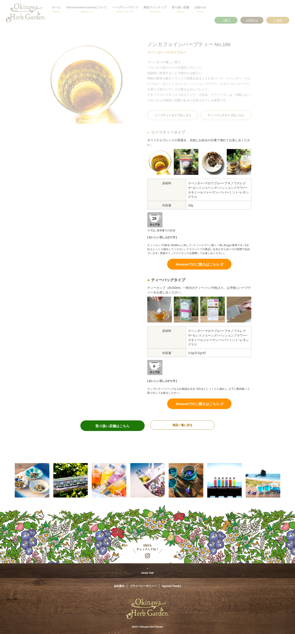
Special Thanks (171, 586)
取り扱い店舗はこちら (112, 425)
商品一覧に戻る (183, 425)
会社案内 (119, 586)
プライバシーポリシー (143, 586)
